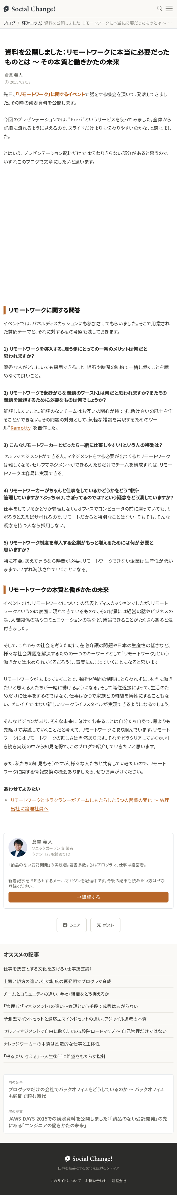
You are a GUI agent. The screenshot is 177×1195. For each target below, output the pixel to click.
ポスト (105, 925)
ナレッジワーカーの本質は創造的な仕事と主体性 (52, 1044)
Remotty (20, 427)
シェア (72, 925)
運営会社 (119, 1180)
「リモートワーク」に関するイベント (50, 94)
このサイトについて (66, 1180)
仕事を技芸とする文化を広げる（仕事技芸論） (48, 968)
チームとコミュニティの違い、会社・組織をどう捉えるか (56, 994)
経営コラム (32, 23)
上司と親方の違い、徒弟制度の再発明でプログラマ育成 (57, 981)
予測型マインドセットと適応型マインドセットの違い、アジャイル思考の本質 (75, 1019)
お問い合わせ (96, 1180)
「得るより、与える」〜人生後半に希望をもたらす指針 (54, 1056)
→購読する (88, 896)
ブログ (9, 23)
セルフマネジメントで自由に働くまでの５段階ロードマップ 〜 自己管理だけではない (85, 1031)
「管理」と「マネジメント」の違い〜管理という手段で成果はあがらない (71, 1006)
